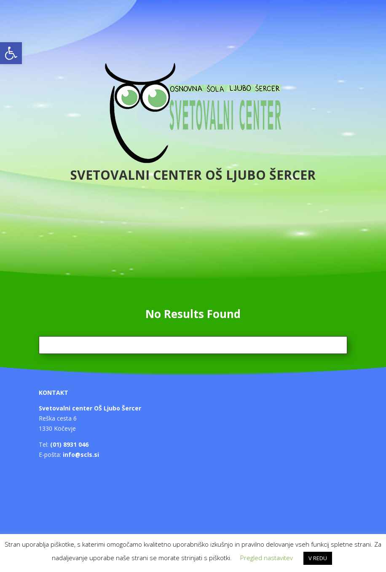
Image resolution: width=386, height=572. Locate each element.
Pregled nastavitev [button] (266, 557)
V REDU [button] (317, 558)
